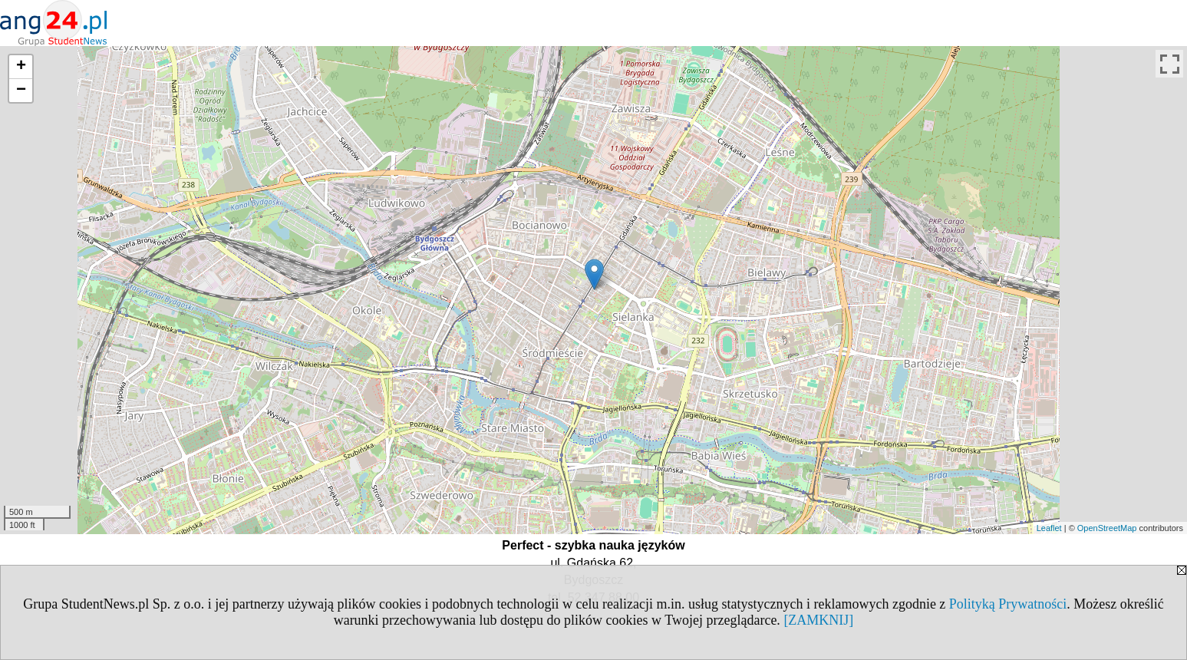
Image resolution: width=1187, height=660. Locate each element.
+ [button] (21, 66)
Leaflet (1049, 528)
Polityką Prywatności (1008, 604)
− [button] (21, 90)
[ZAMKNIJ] (818, 620)
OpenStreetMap (1107, 528)
